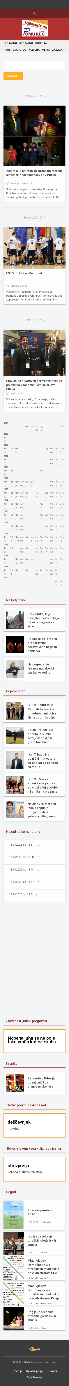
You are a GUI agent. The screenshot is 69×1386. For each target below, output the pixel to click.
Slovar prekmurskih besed (26, 1105)
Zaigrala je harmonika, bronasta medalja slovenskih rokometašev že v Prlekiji (34, 173)
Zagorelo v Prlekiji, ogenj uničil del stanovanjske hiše (41, 1082)
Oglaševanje (34, 1377)
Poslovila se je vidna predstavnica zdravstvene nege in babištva (42, 645)
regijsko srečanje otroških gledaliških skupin (42, 1240)
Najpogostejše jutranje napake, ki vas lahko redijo (41, 668)
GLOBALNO (26, 43)
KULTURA (34, 49)
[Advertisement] (34, 961)
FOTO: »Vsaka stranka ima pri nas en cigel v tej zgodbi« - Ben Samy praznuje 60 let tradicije (43, 785)
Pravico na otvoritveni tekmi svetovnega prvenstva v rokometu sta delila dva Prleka (34, 385)
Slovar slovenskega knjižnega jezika (33, 1148)
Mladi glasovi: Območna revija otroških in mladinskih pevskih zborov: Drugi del (43, 1292)
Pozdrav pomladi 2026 (40, 1212)
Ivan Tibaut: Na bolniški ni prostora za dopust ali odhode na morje (43, 760)
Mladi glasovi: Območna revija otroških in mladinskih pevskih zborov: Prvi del (43, 1267)
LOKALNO (11, 43)
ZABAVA (57, 49)
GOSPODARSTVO (15, 49)
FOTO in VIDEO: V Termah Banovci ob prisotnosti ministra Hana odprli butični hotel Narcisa (42, 711)
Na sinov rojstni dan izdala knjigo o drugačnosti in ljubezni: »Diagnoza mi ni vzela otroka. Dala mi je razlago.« (42, 810)
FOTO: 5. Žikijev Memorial (24, 273)
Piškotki (53, 1371)
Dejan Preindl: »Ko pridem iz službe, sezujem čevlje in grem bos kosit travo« (41, 736)
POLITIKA (41, 43)
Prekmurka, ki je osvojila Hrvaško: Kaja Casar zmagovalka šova (43, 620)
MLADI (46, 49)
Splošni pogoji (35, 1371)
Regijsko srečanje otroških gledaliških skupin (42, 1316)
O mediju (17, 1371)
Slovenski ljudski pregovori (26, 1021)
